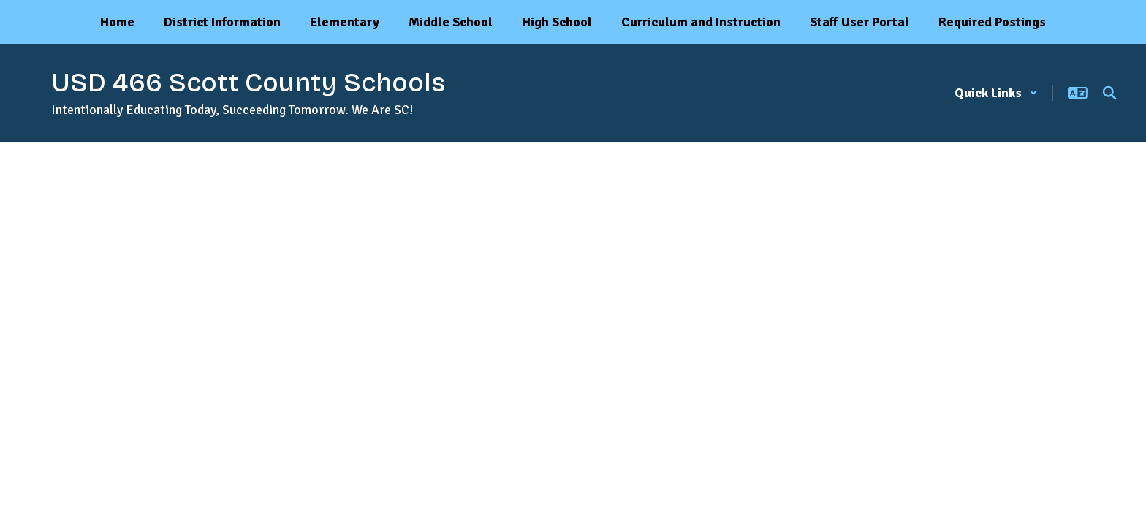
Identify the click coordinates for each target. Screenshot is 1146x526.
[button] (996, 93)
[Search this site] (1109, 92)
